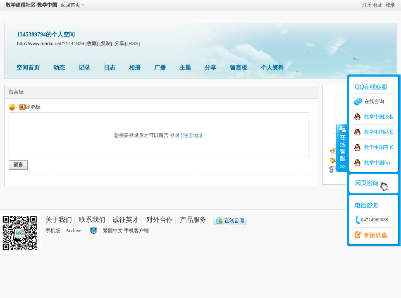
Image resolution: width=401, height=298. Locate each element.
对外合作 (159, 219)
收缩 (342, 147)
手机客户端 (136, 230)
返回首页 (70, 5)
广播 (160, 68)
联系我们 (92, 219)
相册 (135, 68)
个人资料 (272, 68)
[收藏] (92, 43)
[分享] (119, 43)
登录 (390, 5)
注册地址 (372, 5)
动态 (59, 68)
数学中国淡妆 (379, 117)
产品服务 (193, 219)
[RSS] (133, 43)
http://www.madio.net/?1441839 (50, 43)
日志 (109, 68)
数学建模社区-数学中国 (31, 5)
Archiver (74, 230)
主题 (185, 68)
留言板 (238, 68)
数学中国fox (377, 163)
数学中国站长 (379, 132)
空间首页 (28, 68)
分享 (210, 68)
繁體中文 (113, 230)
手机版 (52, 230)
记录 (84, 68)
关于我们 (58, 219)
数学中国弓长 (379, 147)
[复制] (106, 43)
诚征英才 (125, 219)
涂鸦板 (30, 107)
